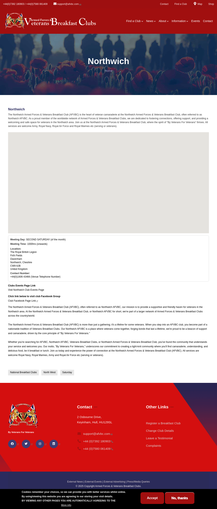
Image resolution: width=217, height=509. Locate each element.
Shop (211, 4)
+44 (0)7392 (95, 441)
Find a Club (180, 4)
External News (75, 481)
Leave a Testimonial (159, 438)
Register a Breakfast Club (163, 423)
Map (197, 4)
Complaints (153, 445)
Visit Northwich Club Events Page (26, 289)
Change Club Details (160, 430)
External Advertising (114, 481)
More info (66, 505)
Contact (164, 4)
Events (195, 21)
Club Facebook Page (23, 300)
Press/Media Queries (138, 481)
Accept (152, 498)
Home (108, 70)
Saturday (67, 372)
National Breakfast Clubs (23, 372)
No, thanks (179, 498)
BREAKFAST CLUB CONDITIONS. (41, 505)
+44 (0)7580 (95, 448)
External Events (93, 481)
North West (49, 372)
